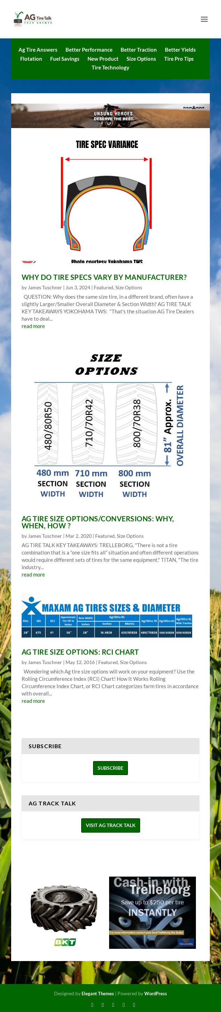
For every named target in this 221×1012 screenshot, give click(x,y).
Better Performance (89, 49)
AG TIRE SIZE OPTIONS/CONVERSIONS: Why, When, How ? (98, 522)
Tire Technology (110, 67)
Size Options (141, 58)
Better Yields (180, 49)
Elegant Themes (98, 993)
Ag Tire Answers (38, 49)
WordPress (155, 993)
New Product (103, 58)
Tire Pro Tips (179, 58)
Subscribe (110, 768)
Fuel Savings (64, 58)
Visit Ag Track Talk (111, 825)
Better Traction (139, 49)
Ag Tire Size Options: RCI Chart (80, 652)
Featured (103, 287)
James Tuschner (45, 287)
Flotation (31, 58)
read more (33, 326)
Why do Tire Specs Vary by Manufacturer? (104, 277)
